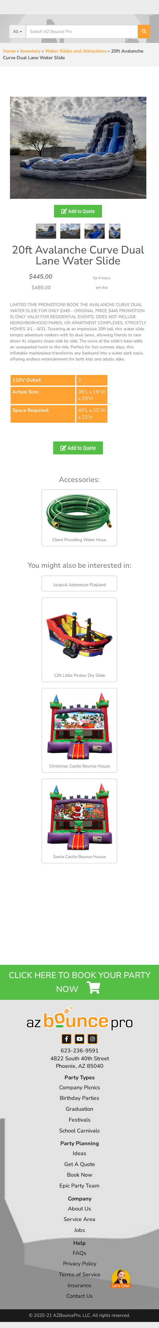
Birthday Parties (79, 1098)
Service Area (79, 1219)
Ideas (79, 1153)
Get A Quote (79, 1164)
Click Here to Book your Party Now (80, 982)
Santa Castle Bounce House (79, 857)
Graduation (79, 1109)
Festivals (80, 1119)
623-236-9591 (80, 1050)
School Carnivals (79, 1130)
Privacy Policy (79, 1263)
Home (9, 51)
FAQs (79, 1253)
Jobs (79, 1230)
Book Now (79, 1174)
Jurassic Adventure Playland (79, 585)
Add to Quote (78, 211)
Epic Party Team (79, 1185)
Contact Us (79, 1296)
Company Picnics (79, 1087)
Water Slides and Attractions (76, 51)
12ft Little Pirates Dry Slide (79, 675)
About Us (79, 1208)
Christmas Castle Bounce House (79, 766)
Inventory (30, 51)
